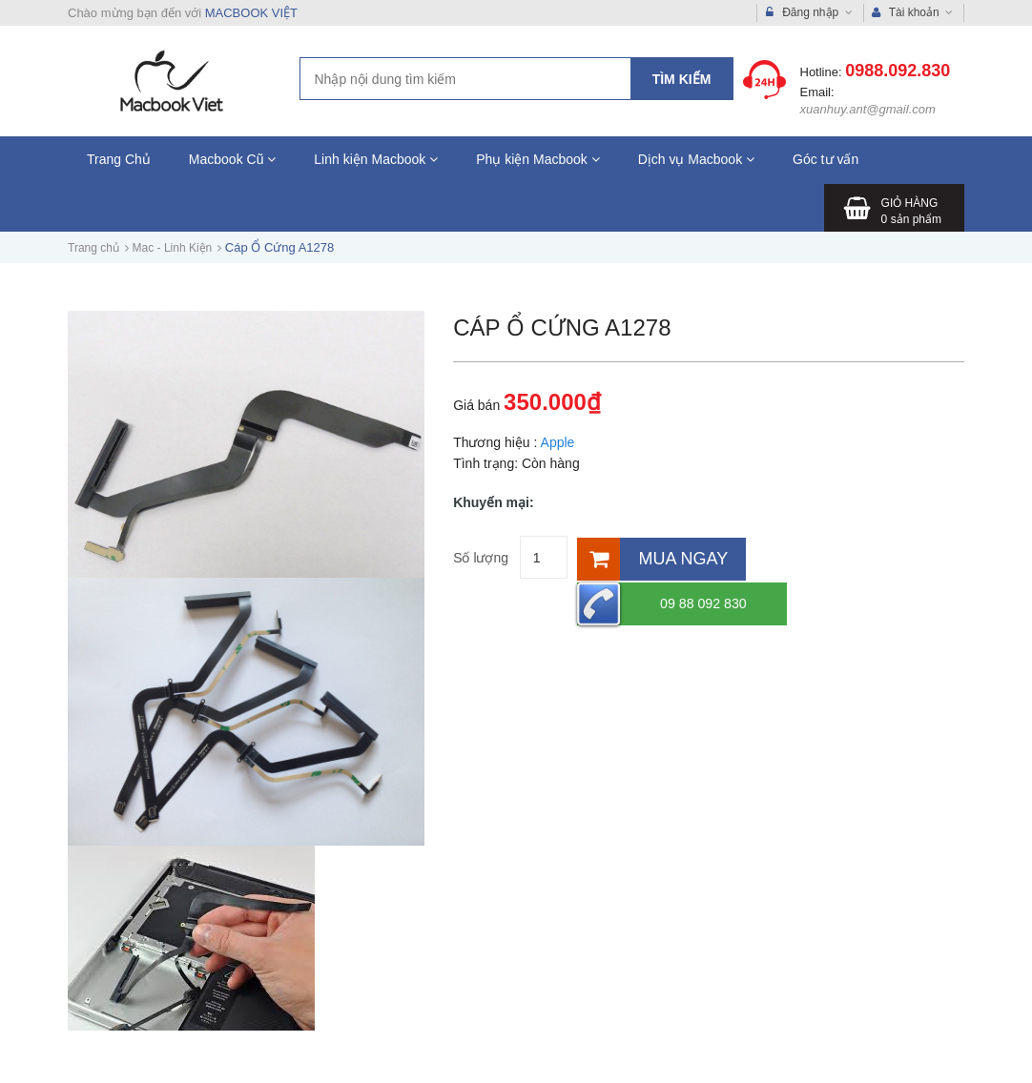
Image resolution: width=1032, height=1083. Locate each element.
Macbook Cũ (232, 159)
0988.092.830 (897, 70)
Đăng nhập (809, 13)
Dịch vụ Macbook (696, 159)
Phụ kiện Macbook (538, 159)
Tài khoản (913, 13)
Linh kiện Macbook (376, 159)
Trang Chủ (119, 159)
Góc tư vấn (825, 159)
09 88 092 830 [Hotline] (826, 557)
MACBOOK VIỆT (251, 13)
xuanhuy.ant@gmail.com (868, 109)
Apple (558, 442)
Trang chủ (93, 248)
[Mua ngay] (655, 557)
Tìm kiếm (682, 79)
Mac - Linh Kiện (173, 248)
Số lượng (480, 557)
